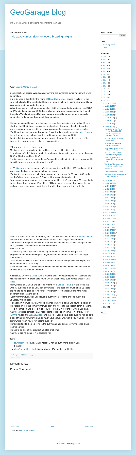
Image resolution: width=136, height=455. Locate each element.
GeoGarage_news (109, 45)
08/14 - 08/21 (109, 210)
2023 (105, 65)
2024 (105, 62)
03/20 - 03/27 (109, 271)
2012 (105, 98)
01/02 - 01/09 (109, 303)
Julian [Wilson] (36, 315)
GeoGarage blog (38, 12)
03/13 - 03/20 (109, 274)
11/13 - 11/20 (109, 121)
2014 (105, 92)
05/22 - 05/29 (109, 245)
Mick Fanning (86, 132)
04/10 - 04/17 (109, 262)
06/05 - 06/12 (109, 239)
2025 (105, 59)
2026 (105, 57)
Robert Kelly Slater (57, 99)
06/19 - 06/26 (109, 233)
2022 (105, 68)
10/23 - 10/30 (109, 180)
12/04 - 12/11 (109, 112)
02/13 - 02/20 (109, 286)
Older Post (89, 427)
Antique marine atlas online (114, 172)
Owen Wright (38, 275)
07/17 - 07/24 (109, 221)
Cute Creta (108, 169)
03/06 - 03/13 (109, 277)
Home (52, 427)
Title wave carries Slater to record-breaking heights (41, 36)
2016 (105, 86)
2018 (105, 80)
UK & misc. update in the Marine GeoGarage (113, 144)
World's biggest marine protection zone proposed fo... (114, 159)
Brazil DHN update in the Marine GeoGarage (113, 135)
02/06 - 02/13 (109, 289)
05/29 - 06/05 (109, 242)
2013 (105, 95)
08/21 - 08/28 (109, 207)
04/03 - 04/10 (109, 265)
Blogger (77, 444)
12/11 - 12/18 (109, 109)
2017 (105, 83)
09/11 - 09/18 (109, 198)
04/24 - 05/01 (109, 256)
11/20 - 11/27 (109, 118)
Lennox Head (64, 284)
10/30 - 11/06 (109, 127)
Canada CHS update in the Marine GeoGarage (114, 149)
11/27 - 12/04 (109, 115)
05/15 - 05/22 (109, 248)
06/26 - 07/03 (109, 230)
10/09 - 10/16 (109, 186)
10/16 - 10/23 (109, 183)
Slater (19, 168)
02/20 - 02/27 (109, 283)
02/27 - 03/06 (109, 280)
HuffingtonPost (21, 343)
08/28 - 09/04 (109, 204)
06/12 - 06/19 (109, 236)
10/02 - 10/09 (109, 189)
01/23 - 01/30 (109, 295)
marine (18, 357)
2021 (105, 71)
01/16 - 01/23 (109, 297)
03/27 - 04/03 (109, 268)
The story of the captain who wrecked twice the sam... (114, 165)
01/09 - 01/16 (109, 300)
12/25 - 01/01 (109, 103)
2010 (105, 307)
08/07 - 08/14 (109, 212)
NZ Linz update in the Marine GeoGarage (114, 139)
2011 (105, 101)
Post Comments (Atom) (27, 430)
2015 (105, 89)
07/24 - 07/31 (109, 218)
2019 (105, 77)
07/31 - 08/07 (109, 215)
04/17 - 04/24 (109, 259)
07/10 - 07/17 (109, 224)
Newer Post (15, 427)
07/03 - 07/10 (109, 227)
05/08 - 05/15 (109, 251)
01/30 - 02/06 (109, 292)
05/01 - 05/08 (109, 253)
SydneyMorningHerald (26, 87)
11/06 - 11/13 (109, 124)
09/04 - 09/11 (109, 201)
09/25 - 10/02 (109, 192)
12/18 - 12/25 (109, 106)
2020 (105, 74)
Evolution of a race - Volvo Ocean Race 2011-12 (113, 130)
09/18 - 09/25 (109, 195)
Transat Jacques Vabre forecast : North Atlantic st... (115, 175)
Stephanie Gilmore (84, 236)
